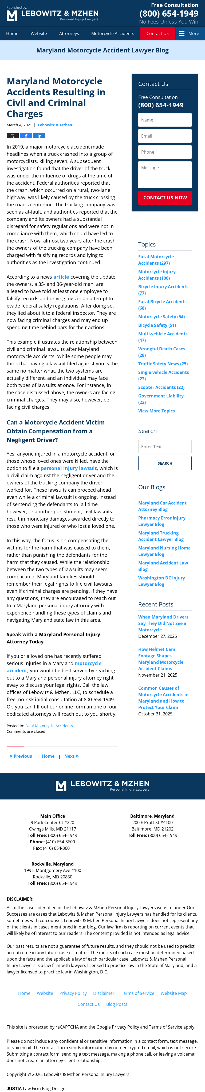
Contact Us (158, 33)
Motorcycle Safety (161, 317)
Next (71, 755)
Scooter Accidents (161, 387)
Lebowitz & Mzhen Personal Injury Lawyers (86, 1074)
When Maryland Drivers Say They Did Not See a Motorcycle (163, 623)
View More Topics (156, 411)
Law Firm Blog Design (36, 1088)
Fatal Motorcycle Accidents (49, 725)
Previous (20, 755)
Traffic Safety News (163, 364)
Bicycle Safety (157, 325)
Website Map (174, 993)
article (61, 277)
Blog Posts (116, 1004)
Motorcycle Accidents (112, 33)
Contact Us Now (165, 197)
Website (39, 33)
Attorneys (69, 33)
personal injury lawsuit (69, 468)
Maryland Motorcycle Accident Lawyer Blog (52, 13)
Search (165, 463)
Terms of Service (137, 993)
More (193, 33)
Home (12, 33)
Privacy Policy (73, 993)
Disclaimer (104, 993)
